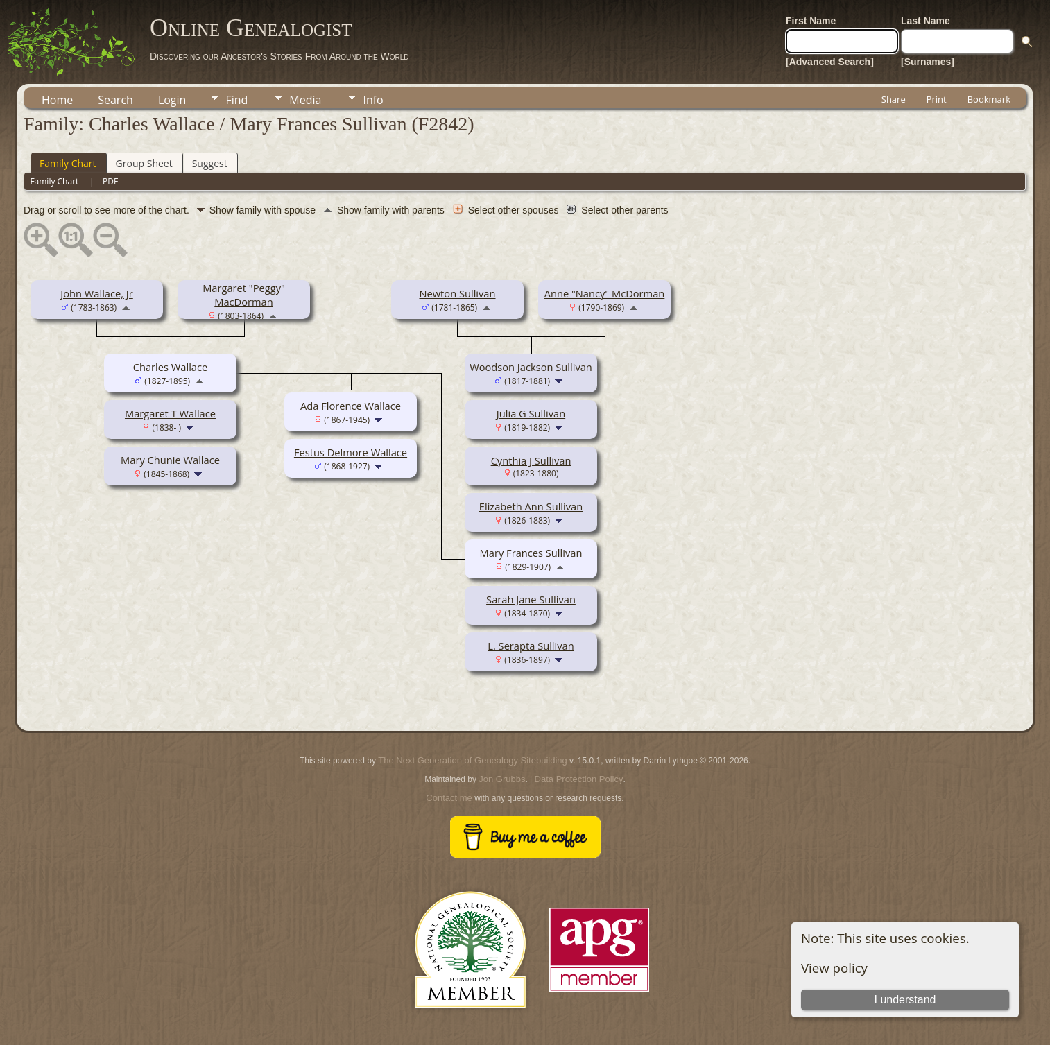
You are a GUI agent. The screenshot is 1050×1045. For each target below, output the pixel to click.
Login (172, 99)
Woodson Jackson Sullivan (531, 367)
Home (57, 99)
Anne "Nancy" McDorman (604, 293)
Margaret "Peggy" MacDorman (244, 295)
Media (305, 99)
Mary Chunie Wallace (170, 460)
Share (893, 99)
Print (937, 99)
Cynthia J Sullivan (531, 460)
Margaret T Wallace (170, 413)
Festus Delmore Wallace (350, 452)
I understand (905, 999)
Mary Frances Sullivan (531, 553)
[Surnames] (927, 61)
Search (115, 99)
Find (236, 99)
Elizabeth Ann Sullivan (531, 506)
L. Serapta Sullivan (531, 646)
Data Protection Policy (579, 779)
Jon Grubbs (502, 779)
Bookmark (988, 99)
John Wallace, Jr (96, 293)
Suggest (209, 163)
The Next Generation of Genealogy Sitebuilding (472, 760)
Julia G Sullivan (531, 413)
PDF (110, 181)
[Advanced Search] (830, 61)
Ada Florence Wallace (350, 406)
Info (373, 99)
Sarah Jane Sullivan (531, 599)
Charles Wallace (170, 367)
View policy (834, 967)
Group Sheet (144, 163)
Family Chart (68, 163)
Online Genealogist (251, 28)
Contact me (449, 798)
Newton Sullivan (457, 293)
